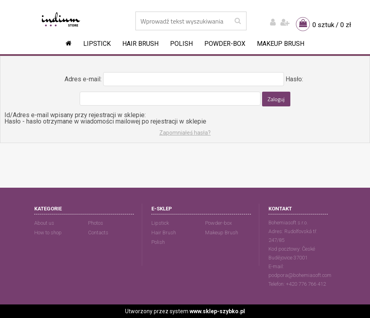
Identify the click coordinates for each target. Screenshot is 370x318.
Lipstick (97, 43)
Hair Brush (140, 43)
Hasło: (294, 79)
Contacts (98, 233)
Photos (95, 223)
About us (44, 223)
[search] (238, 21)
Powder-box (224, 43)
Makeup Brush (280, 43)
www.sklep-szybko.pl (217, 311)
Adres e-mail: (83, 79)
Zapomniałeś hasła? (185, 133)
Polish (181, 43)
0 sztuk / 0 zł (331, 25)
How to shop (48, 233)
